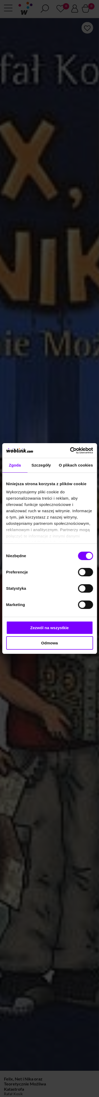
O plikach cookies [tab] (76, 465)
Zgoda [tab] (15, 465)
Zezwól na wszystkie (49, 627)
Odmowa (49, 643)
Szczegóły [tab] (41, 465)
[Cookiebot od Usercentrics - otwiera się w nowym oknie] (70, 450)
